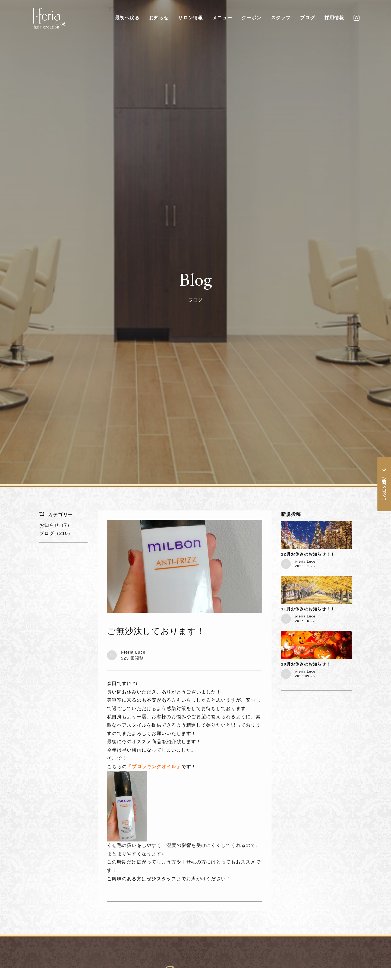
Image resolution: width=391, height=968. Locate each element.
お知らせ (159, 17)
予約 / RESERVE (384, 487)
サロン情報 (190, 17)
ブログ (307, 17)
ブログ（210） (56, 533)
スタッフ (281, 17)
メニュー (222, 17)
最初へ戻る (127, 17)
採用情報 (334, 17)
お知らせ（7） (55, 525)
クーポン (251, 17)
